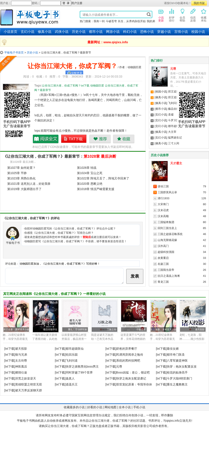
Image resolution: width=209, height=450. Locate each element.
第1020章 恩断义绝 (89, 183)
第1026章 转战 (86, 167)
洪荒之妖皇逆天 (25, 378)
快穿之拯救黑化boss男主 (82, 366)
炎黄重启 (163, 258)
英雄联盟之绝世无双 (28, 384)
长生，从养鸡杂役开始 (132, 21)
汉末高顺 (163, 216)
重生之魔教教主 (177, 384)
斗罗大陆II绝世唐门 (179, 378)
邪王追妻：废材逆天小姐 (16, 329)
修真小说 (44, 31)
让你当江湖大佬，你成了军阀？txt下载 (74, 138)
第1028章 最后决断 (100, 156)
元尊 (173, 68)
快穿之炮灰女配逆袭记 (131, 378)
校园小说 (198, 31)
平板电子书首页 (14, 52)
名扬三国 (163, 263)
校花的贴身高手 (177, 372)
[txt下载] (9, 348)
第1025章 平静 (17, 173)
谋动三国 (163, 186)
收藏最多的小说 (74, 407)
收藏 (123, 138)
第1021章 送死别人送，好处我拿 (29, 183)
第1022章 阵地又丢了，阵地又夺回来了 (103, 178)
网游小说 (113, 31)
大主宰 (172, 131)
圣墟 (171, 114)
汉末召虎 (163, 210)
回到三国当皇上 (167, 228)
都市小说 (96, 31)
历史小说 (79, 31)
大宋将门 (163, 204)
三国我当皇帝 (166, 269)
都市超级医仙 (176, 126)
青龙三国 (163, 281)
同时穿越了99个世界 (79, 372)
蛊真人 (70, 378)
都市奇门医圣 (176, 354)
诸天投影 (200, 329)
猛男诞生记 (175, 137)
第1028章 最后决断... (23, 161)
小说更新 (161, 15)
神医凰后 (21, 366)
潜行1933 (163, 198)
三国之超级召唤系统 (170, 234)
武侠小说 (61, 31)
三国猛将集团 (166, 222)
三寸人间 (173, 143)
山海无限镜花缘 (167, 240)
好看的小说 (94, 407)
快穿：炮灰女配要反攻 (182, 366)
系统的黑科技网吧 (128, 360)
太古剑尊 (21, 360)
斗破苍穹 (111, 21)
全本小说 (125, 407)
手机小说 (139, 407)
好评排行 (171, 15)
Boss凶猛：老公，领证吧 (133, 372)
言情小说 (181, 31)
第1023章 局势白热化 (21, 178)
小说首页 (10, 31)
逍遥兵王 (72, 384)
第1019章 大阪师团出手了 (24, 189)
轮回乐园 (72, 354)
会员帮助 (182, 15)
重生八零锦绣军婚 (77, 329)
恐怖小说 (147, 31)
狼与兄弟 (21, 354)
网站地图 (110, 407)
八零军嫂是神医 (177, 360)
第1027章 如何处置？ (21, 167)
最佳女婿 (173, 348)
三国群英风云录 (167, 192)
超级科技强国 (166, 252)
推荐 (100, 138)
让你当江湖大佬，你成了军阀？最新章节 (46, 138)
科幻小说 (130, 31)
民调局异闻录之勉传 (129, 354)
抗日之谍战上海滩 (169, 275)
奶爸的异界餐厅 (126, 348)
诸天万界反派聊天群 (28, 390)
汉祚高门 (163, 246)
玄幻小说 (27, 31)
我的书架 (199, 3)
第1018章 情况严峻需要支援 (95, 189)
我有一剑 (99, 21)
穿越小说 (164, 31)
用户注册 (76, 3)
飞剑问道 (173, 103)
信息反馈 (193, 15)
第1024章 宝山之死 (89, 173)
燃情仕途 (21, 372)
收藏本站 (203, 15)
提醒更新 (76, 73)
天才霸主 (176, 163)
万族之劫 (111, 329)
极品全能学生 (176, 108)
